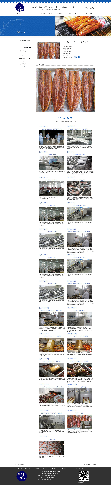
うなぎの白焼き (21, 464)
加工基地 (51, 13)
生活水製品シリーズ (24, 64)
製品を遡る (89, 13)
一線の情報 (68, 13)
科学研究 (59, 13)
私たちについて (79, 13)
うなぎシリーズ (24, 51)
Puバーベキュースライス (91, 464)
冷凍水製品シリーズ (24, 58)
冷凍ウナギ (24, 61)
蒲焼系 (23, 53)
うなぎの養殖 (41, 13)
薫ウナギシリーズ (25, 55)
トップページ (20, 13)
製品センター (31, 13)
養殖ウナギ (24, 66)
